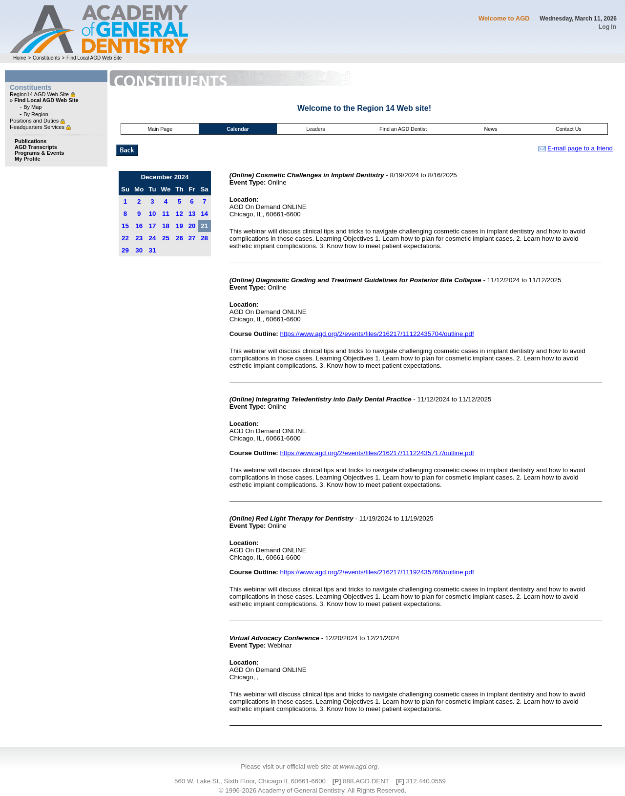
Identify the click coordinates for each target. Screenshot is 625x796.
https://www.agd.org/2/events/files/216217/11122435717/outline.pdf (377, 453)
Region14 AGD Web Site (40, 94)
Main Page (159, 129)
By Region (35, 114)
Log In (607, 26)
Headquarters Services (38, 127)
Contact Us (569, 129)
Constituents (46, 58)
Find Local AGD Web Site (94, 58)
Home (19, 58)
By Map (32, 107)
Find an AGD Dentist (403, 129)
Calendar (238, 129)
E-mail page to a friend (575, 148)
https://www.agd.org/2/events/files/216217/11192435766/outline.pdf (377, 572)
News (491, 129)
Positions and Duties (35, 121)
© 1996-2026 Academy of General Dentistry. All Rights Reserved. (312, 790)
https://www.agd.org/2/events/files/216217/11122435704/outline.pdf (377, 333)
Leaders (315, 129)
